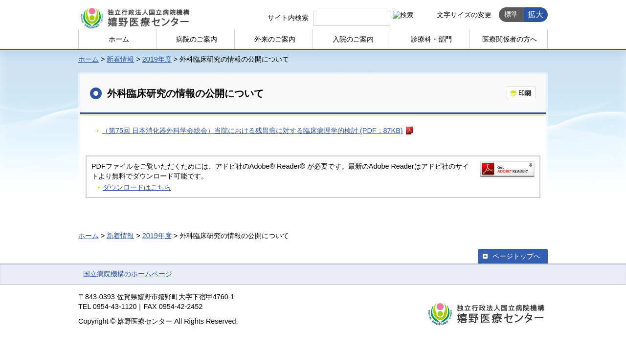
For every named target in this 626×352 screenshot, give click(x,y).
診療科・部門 (431, 39)
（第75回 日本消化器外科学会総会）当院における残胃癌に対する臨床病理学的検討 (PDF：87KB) (252, 130)
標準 (511, 14)
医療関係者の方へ (509, 39)
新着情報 (120, 59)
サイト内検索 (288, 18)
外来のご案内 (274, 39)
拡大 (535, 14)
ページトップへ (516, 256)
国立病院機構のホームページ (127, 274)
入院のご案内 (353, 39)
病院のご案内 (196, 39)
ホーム (119, 39)
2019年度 (157, 59)
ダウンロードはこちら (137, 187)
